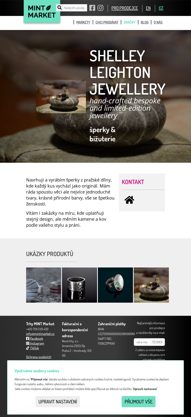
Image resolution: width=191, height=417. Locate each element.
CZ (161, 8)
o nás (158, 22)
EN (148, 8)
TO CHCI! (157, 342)
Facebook (34, 338)
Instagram (35, 343)
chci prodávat (107, 22)
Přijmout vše (139, 401)
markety (83, 22)
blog (145, 22)
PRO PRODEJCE (124, 8)
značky (130, 22)
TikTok (32, 348)
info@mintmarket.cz (40, 333)
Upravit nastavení (57, 401)
